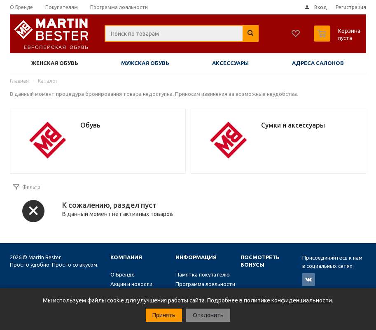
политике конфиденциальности (288, 300)
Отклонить (208, 315)
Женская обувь (54, 63)
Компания (126, 257)
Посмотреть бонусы (260, 260)
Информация (196, 257)
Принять (163, 315)
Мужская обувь (145, 63)
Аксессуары (230, 63)
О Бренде (122, 274)
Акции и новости (131, 284)
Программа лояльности (205, 284)
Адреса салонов (318, 63)
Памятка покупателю (202, 274)
